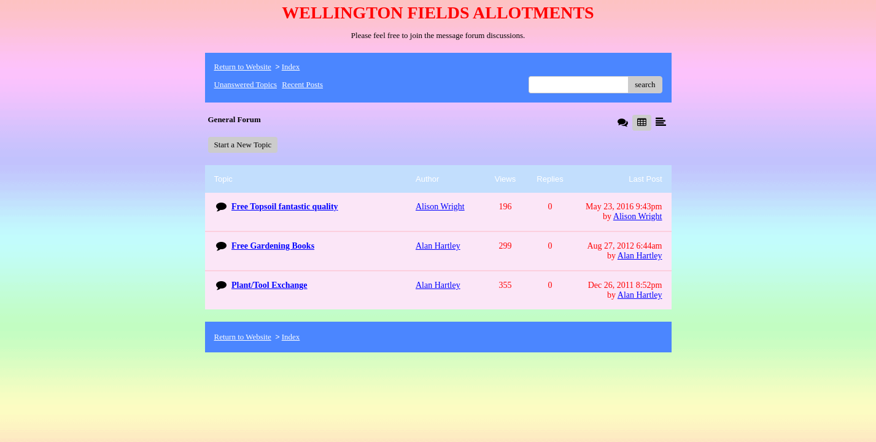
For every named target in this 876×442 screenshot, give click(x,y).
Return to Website (242, 66)
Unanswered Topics (245, 84)
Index (291, 66)
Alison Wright (637, 216)
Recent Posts (302, 84)
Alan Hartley (640, 255)
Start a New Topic (243, 144)
